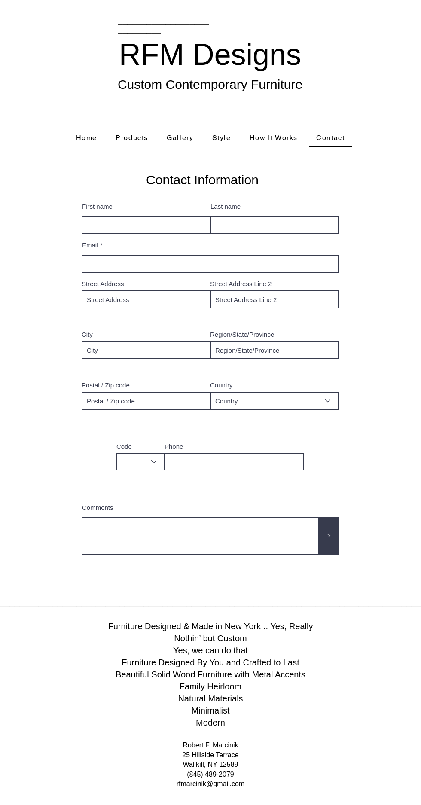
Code (124, 446)
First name (97, 206)
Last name (225, 206)
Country (221, 385)
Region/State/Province (242, 334)
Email (90, 245)
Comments (97, 507)
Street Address (103, 284)
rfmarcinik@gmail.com (210, 783)
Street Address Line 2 (241, 284)
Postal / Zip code (106, 385)
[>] (329, 536)
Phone (174, 446)
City (87, 334)
